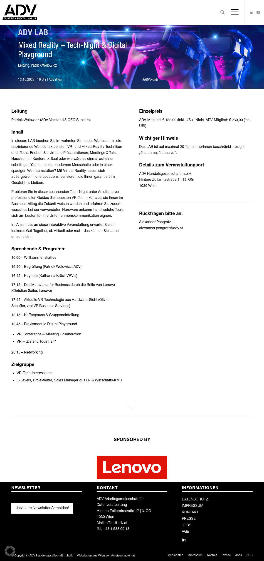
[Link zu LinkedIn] (251, 12)
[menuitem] (222, 12)
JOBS (186, 525)
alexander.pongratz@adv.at (161, 228)
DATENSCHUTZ (195, 500)
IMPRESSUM (192, 506)
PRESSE (189, 519)
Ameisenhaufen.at (123, 555)
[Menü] (233, 12)
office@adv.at (116, 523)
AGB (185, 532)
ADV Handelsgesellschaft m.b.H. (51, 555)
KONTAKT (190, 513)
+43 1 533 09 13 (116, 529)
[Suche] (222, 12)
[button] (10, 551)
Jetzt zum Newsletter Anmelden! (42, 508)
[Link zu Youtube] (258, 12)
